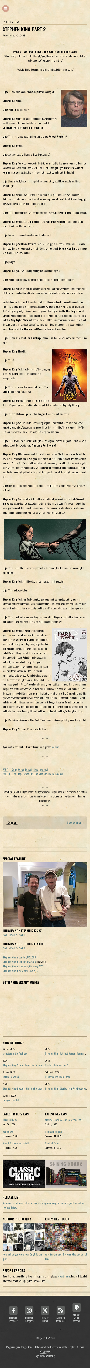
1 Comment (12, 822)
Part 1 (6, 935)
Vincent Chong (47, 1356)
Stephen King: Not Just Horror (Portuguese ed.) (26, 1088)
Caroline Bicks (10, 1120)
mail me (55, 747)
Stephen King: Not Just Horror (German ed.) (66, 1053)
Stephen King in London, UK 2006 (19, 957)
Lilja (40, 1338)
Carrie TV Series (11, 1077)
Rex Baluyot (9, 1131)
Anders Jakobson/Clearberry (42, 1347)
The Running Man (53, 1131)
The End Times (52, 1143)
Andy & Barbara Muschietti (16, 1143)
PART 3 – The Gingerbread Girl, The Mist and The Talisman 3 (33, 774)
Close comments (75, 822)
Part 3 (22, 935)
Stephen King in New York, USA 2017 (20, 971)
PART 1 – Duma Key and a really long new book (25, 769)
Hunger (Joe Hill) (11, 1100)
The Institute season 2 (56, 1065)
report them (63, 1276)
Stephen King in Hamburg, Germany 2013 (23, 966)
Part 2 (13, 935)
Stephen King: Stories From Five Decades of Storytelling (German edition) (39, 1065)
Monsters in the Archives (15, 1053)
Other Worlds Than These (57, 1077)
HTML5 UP (45, 1351)
